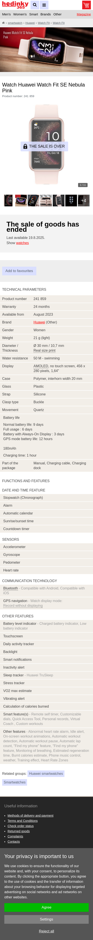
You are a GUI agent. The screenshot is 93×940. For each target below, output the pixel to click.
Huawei (30, 22)
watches (22, 243)
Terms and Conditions (23, 820)
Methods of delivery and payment (30, 815)
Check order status (21, 826)
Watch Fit (44, 22)
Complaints (15, 836)
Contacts (14, 841)
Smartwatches (15, 782)
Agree (46, 907)
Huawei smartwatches (46, 773)
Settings (46, 919)
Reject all (46, 931)
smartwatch (15, 22)
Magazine (84, 14)
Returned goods (19, 831)
